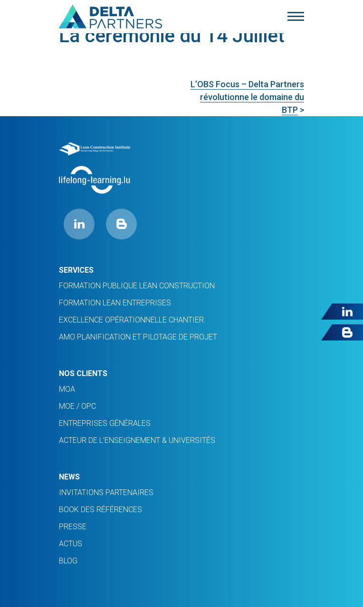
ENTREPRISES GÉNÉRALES (105, 423)
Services (76, 270)
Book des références (100, 509)
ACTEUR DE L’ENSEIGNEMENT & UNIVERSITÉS (137, 440)
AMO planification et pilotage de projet (138, 336)
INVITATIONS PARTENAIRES (106, 492)
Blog (68, 560)
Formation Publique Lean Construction (137, 285)
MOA (67, 389)
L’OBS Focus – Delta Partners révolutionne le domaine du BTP (247, 97)
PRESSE (72, 526)
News (69, 476)
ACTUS (70, 543)
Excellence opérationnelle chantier (131, 319)
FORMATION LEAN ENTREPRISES (115, 302)
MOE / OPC (77, 406)
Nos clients (83, 373)
